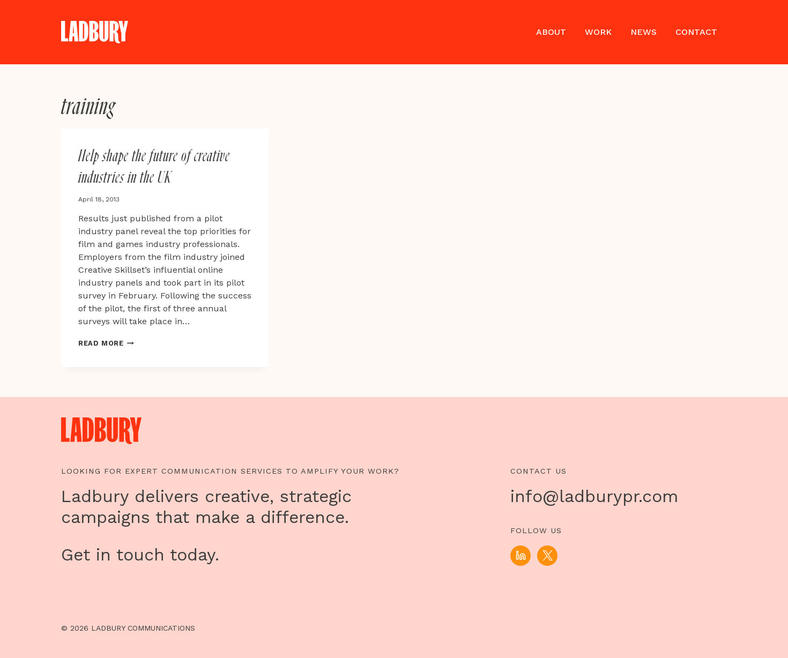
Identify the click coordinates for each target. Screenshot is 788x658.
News (643, 32)
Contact (696, 32)
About (551, 32)
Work (598, 32)
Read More (106, 343)
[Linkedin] (520, 555)
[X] (547, 555)
